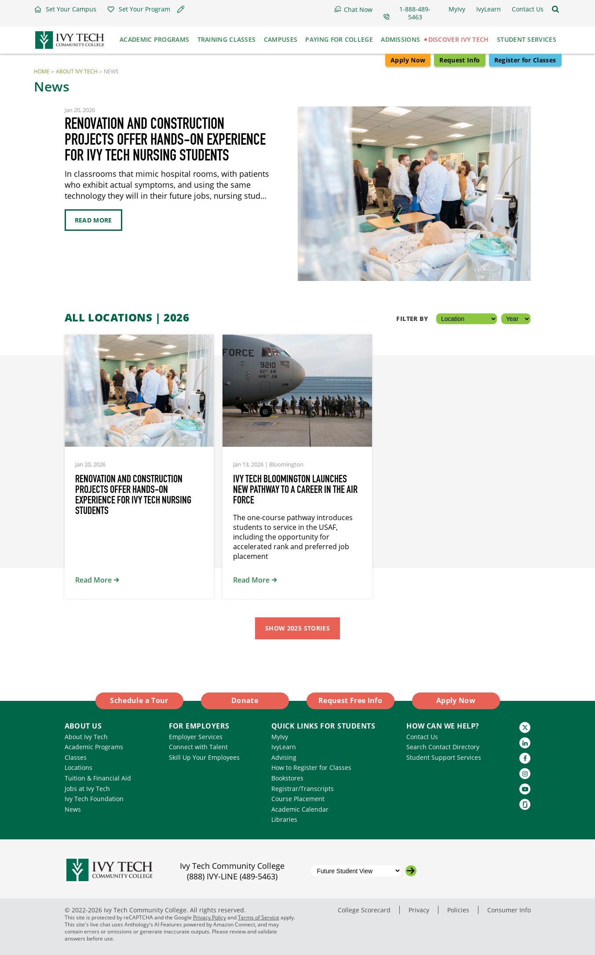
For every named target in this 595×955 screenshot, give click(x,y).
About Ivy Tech (77, 71)
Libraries (284, 819)
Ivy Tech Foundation (94, 799)
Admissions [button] (400, 39)
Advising (283, 757)
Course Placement (298, 799)
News (73, 809)
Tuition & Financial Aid (98, 778)
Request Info (459, 60)
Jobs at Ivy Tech (87, 788)
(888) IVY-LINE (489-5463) (232, 876)
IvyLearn (283, 747)
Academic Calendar (300, 809)
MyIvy (279, 737)
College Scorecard (364, 910)
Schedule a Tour (139, 700)
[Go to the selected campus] (410, 870)
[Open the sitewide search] (555, 9)
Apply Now (408, 60)
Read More (93, 220)
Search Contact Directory (442, 747)
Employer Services (196, 737)
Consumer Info (509, 910)
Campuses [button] (280, 39)
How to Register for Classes (311, 767)
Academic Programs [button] (154, 39)
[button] (65, 9)
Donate (244, 700)
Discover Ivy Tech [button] (458, 39)
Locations (78, 767)
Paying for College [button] (338, 39)
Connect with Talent (198, 747)
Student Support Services (443, 757)
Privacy (419, 910)
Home (42, 71)
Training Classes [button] (226, 39)
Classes (76, 757)
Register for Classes (525, 60)
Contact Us (422, 737)
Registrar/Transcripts (302, 788)
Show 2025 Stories (297, 628)
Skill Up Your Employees (204, 757)
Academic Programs (94, 747)
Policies (458, 910)
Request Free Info (350, 700)
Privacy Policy (209, 917)
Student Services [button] (526, 39)
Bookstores (287, 778)
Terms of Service (258, 917)
